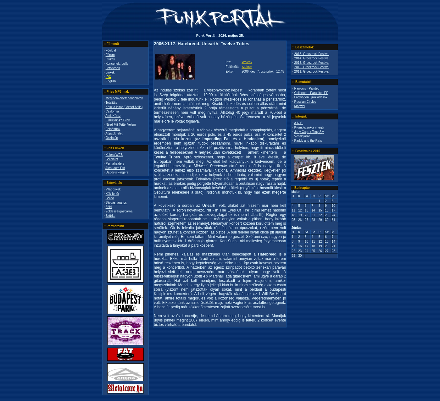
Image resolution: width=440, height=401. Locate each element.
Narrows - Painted (307, 88)
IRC (108, 77)
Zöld (109, 207)
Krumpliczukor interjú (309, 127)
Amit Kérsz (112, 116)
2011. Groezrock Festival (311, 71)
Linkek (110, 72)
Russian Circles (305, 101)
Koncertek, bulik (117, 63)
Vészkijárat (302, 136)
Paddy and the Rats (308, 140)
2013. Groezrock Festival (311, 62)
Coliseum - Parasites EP (311, 93)
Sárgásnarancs (116, 202)
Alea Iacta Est (115, 168)
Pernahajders (115, 163)
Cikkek (110, 59)
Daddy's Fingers (117, 172)
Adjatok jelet (113, 133)
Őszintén (112, 138)
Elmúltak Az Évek (118, 120)
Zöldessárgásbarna (119, 211)
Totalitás (111, 102)
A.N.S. (298, 123)
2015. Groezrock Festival (311, 54)
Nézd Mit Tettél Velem (121, 124)
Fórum (110, 55)
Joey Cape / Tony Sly (309, 132)
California (112, 111)
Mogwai (299, 106)
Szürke (110, 215)
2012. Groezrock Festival (311, 67)
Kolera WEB (114, 155)
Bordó (110, 198)
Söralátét (112, 159)
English (111, 81)
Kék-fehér (112, 193)
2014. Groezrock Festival (311, 58)
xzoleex (247, 62)
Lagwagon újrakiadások (310, 97)
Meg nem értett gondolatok (124, 98)
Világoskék (113, 189)
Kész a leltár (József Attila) (124, 107)
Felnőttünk (113, 129)
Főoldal (111, 50)
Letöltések (113, 68)
